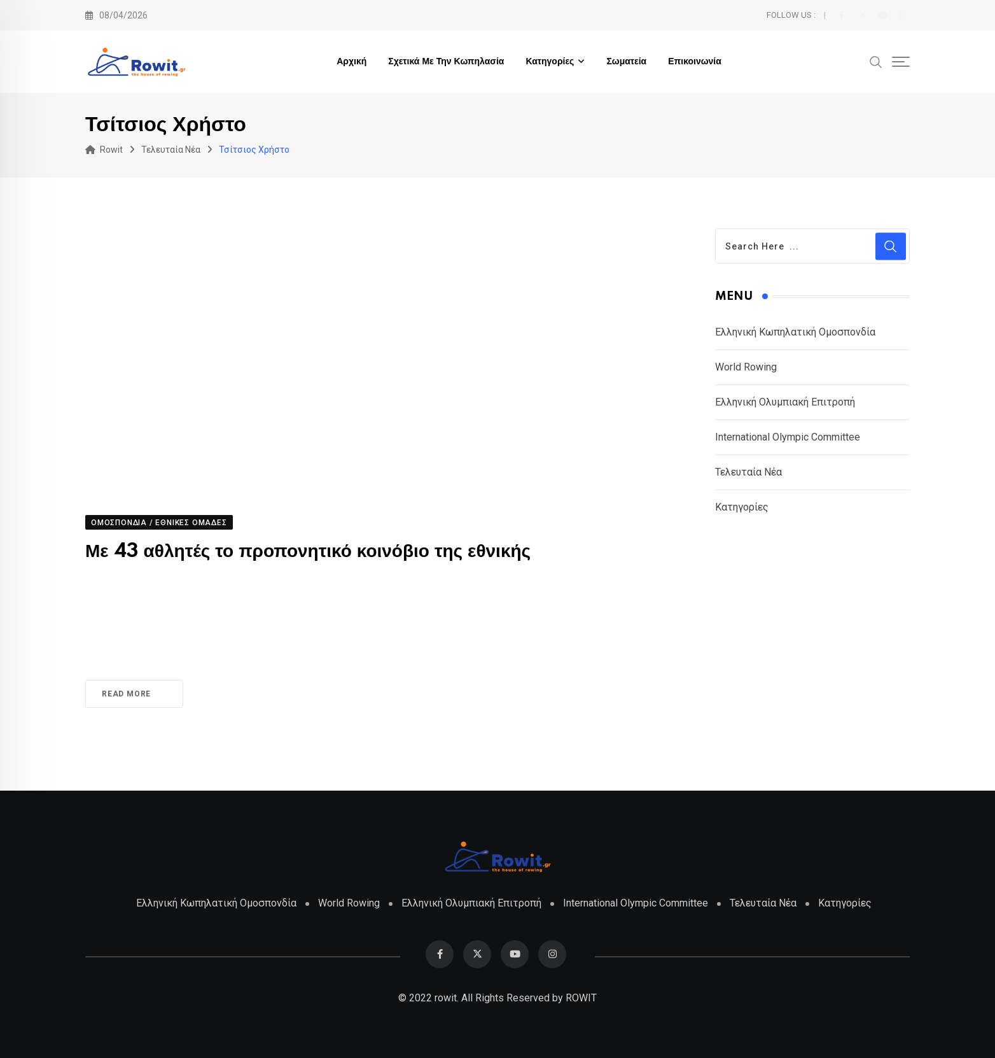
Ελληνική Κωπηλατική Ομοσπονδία (795, 332)
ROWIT (581, 998)
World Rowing (746, 367)
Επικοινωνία (694, 62)
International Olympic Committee (787, 437)
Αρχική (351, 62)
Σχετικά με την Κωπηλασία (446, 62)
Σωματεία (626, 62)
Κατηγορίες (549, 62)
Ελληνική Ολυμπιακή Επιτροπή (785, 402)
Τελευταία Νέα (748, 472)
